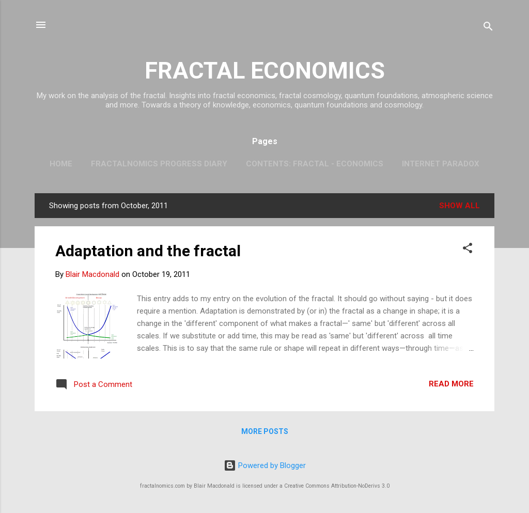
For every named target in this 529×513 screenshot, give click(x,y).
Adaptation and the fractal (148, 251)
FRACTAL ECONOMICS (265, 70)
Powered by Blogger (265, 465)
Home (61, 163)
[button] (467, 250)
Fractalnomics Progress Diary (159, 163)
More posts (264, 431)
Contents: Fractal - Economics (314, 163)
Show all (459, 205)
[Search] (488, 28)
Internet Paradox (440, 163)
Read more (451, 383)
